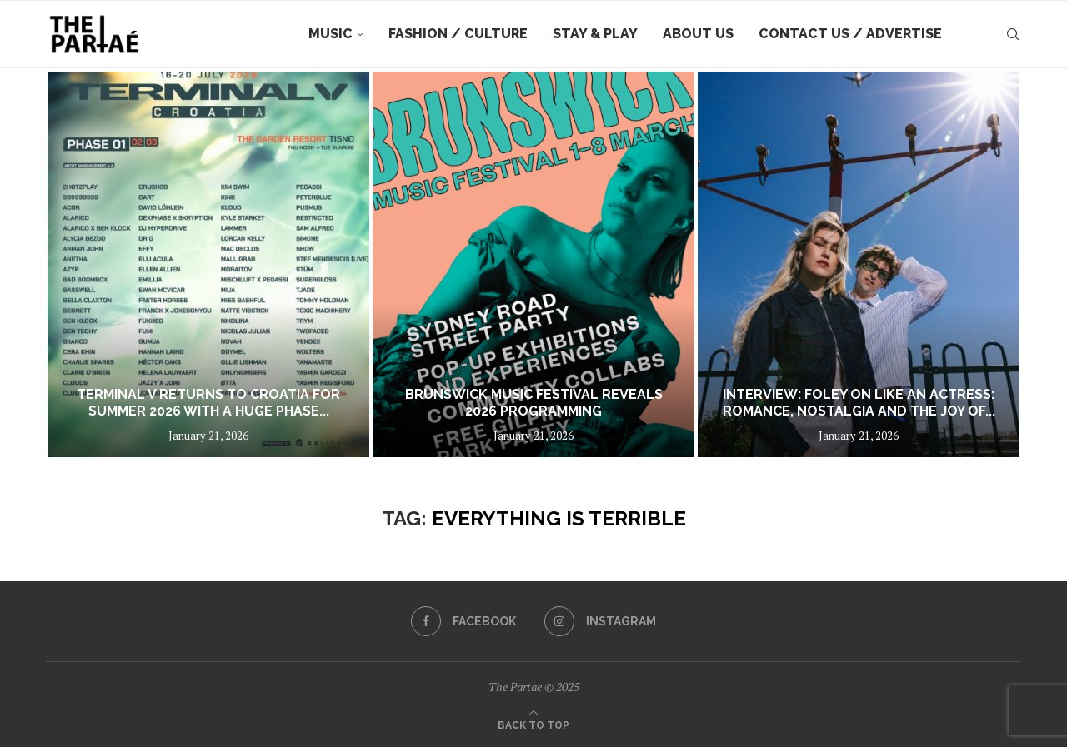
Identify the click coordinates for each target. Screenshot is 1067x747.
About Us (698, 34)
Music (330, 34)
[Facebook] (463, 621)
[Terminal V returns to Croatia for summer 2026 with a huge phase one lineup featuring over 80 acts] (208, 264)
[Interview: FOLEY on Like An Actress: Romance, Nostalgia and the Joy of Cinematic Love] (858, 264)
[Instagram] (600, 621)
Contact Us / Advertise (850, 34)
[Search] (1012, 34)
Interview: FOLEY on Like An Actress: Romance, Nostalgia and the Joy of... (859, 403)
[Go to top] (533, 724)
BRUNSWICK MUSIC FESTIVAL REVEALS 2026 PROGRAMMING (534, 403)
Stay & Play (595, 34)
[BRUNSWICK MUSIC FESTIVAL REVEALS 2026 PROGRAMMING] (533, 264)
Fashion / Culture (458, 34)
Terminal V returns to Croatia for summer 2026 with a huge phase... (208, 403)
